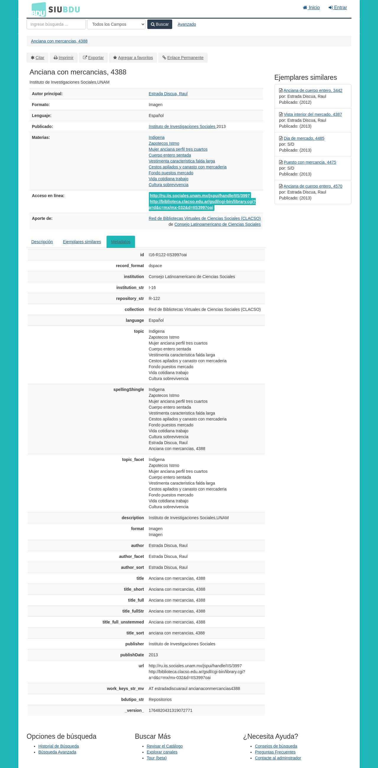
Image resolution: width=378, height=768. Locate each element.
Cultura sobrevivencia (169, 184)
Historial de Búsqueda (58, 746)
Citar (40, 57)
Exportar (96, 57)
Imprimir (66, 57)
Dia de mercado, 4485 (304, 138)
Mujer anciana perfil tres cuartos (178, 149)
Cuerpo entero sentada (170, 155)
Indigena (157, 137)
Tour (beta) (157, 758)
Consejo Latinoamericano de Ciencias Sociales (217, 224)
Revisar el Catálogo (165, 746)
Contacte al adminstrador (278, 758)
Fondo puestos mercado (171, 173)
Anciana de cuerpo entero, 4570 (313, 186)
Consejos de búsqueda (276, 746)
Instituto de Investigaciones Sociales (183, 126)
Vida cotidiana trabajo (168, 178)
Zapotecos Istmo (164, 143)
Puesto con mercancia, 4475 (310, 162)
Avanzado (187, 24)
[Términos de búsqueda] (56, 24)
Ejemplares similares (82, 241)
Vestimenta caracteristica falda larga (182, 161)
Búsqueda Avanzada (57, 752)
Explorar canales (162, 752)
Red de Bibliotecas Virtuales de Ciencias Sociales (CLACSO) (205, 218)
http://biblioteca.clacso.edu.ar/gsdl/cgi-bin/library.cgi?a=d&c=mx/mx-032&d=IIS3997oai (202, 204)
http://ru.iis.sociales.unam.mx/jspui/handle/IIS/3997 (200, 195)
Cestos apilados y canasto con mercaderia (188, 167)
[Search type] (116, 24)
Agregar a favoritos (135, 57)
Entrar (338, 7)
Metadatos (120, 241)
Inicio (311, 7)
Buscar (160, 24)
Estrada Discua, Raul (168, 93)
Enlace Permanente (185, 57)
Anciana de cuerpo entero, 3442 (313, 90)
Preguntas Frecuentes (275, 752)
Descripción (42, 241)
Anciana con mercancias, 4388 (59, 41)
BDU (37, 9)
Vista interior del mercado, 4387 (313, 114)
